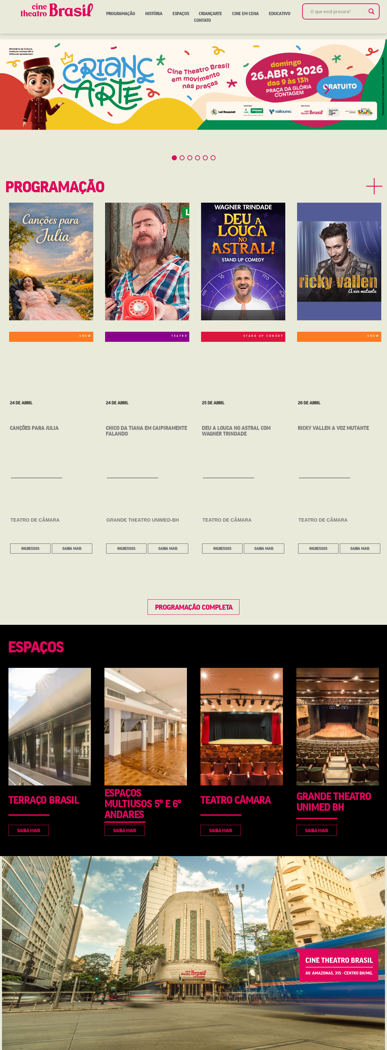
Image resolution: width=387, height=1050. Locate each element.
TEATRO (179, 335)
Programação (120, 13)
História (153, 13)
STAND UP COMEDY (264, 335)
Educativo (279, 13)
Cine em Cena (245, 13)
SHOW (85, 335)
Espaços (180, 13)
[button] (60, 90)
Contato (202, 20)
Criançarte (210, 13)
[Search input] (338, 11)
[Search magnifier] (371, 11)
